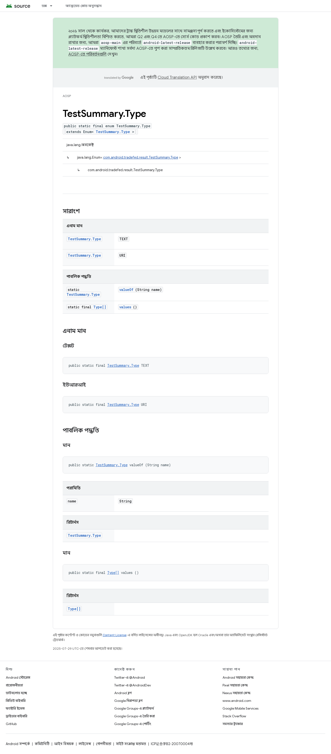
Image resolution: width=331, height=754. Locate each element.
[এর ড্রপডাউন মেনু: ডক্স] (53, 6)
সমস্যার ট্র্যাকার (233, 724)
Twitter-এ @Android (129, 677)
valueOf (126, 289)
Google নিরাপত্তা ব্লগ (128, 700)
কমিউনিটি (42, 744)
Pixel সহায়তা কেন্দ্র (235, 685)
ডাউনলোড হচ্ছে (16, 693)
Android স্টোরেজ (18, 677)
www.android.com (237, 700)
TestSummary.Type (113, 131)
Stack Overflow (234, 716)
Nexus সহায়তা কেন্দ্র (236, 693)
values (125, 307)
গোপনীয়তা (103, 744)
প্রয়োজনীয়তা (14, 685)
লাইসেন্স (85, 744)
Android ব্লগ (123, 693)
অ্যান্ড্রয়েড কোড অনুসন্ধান (83, 6)
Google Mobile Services (240, 708)
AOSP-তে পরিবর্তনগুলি (87, 54)
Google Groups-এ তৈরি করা (134, 716)
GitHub (11, 724)
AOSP (67, 96)
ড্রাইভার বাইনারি (16, 716)
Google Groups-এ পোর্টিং (132, 724)
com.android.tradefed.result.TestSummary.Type (140, 157)
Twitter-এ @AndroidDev (132, 685)
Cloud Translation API (177, 77)
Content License (115, 635)
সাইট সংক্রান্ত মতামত (131, 744)
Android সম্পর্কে (18, 744)
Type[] (99, 307)
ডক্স (44, 6)
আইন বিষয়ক (64, 744)
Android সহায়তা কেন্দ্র (238, 677)
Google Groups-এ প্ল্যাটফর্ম (134, 708)
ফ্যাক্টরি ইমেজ (15, 708)
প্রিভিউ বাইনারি (16, 700)
